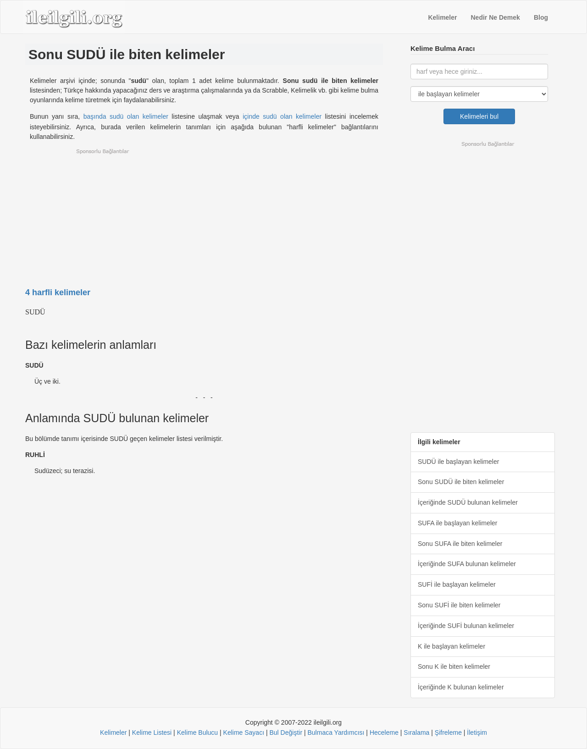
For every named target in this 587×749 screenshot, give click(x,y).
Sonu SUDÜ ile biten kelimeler (461, 481)
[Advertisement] (204, 212)
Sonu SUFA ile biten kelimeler (460, 543)
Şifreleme (448, 732)
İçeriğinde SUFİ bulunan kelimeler (466, 625)
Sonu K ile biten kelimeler (454, 666)
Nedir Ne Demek (495, 17)
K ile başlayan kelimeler (451, 646)
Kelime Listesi (152, 732)
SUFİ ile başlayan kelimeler (457, 584)
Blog (541, 17)
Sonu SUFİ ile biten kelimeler (459, 605)
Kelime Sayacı (243, 732)
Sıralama (416, 732)
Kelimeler (442, 17)
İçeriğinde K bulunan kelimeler (461, 687)
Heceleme (384, 732)
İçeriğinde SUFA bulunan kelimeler (467, 563)
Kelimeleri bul (479, 116)
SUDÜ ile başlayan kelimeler (458, 461)
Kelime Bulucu (197, 732)
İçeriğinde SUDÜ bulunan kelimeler (468, 502)
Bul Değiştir (285, 732)
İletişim (477, 732)
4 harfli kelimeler (57, 292)
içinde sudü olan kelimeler (282, 116)
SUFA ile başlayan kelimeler (458, 523)
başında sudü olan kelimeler (125, 116)
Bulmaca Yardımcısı (335, 732)
